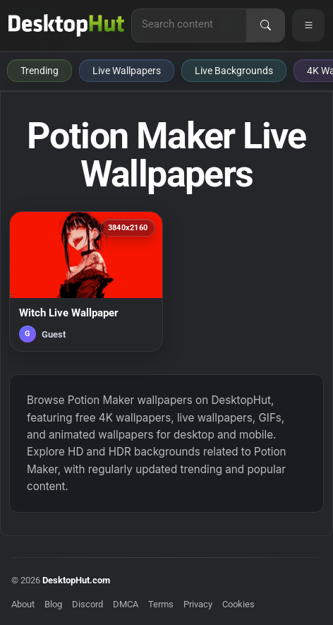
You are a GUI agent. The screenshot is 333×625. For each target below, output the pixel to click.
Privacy (197, 604)
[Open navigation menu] (308, 25)
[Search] (265, 25)
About (23, 604)
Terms (161, 604)
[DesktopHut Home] (66, 25)
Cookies (238, 604)
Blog (53, 604)
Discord (87, 604)
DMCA (125, 604)
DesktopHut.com (76, 580)
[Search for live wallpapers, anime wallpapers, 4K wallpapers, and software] (189, 24)
